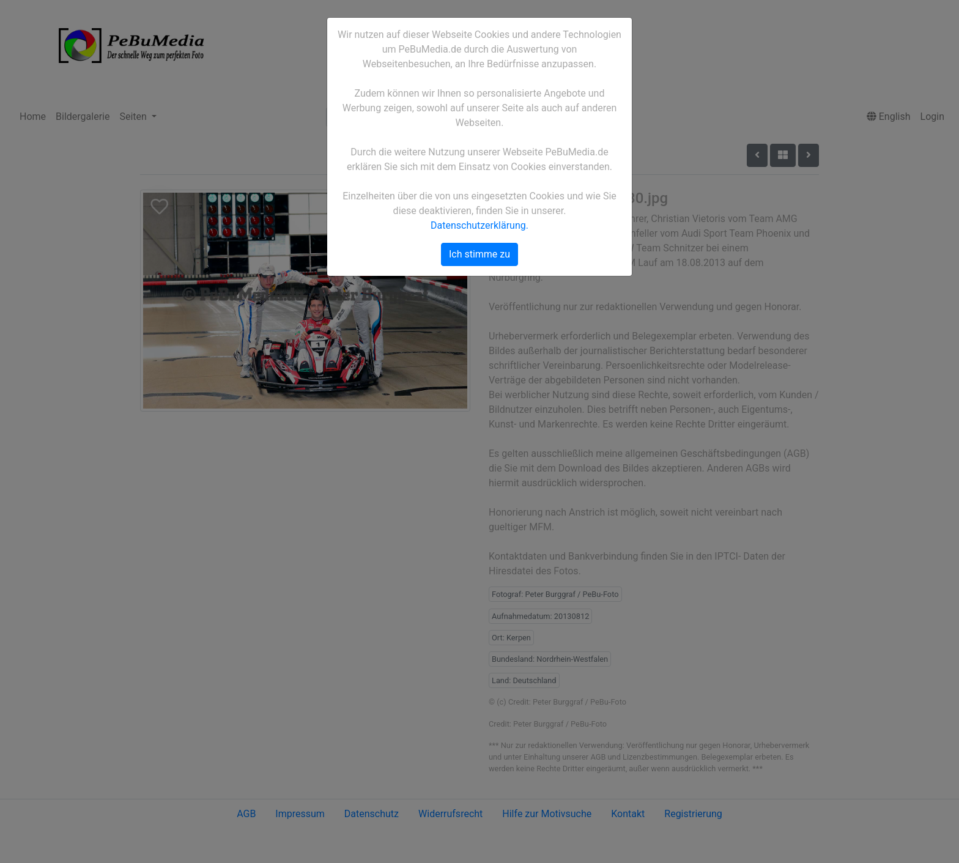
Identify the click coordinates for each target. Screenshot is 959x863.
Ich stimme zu (479, 254)
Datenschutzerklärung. (479, 225)
